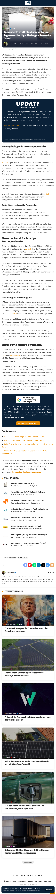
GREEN (7, 28)
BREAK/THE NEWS (11, 624)
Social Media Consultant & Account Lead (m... (27, 518)
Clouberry (12, 313)
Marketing (12, 557)
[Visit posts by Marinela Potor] (5, 44)
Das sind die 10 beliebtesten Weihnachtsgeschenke (24, 440)
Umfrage (49, 194)
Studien (5, 162)
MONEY (14, 757)
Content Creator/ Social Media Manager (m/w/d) (28, 543)
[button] (49, 890)
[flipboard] (25, 875)
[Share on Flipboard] (30, 565)
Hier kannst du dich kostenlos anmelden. (26, 472)
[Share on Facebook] (25, 565)
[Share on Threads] (43, 565)
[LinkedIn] (50, 572)
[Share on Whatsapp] (34, 565)
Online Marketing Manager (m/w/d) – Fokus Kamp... (29, 509)
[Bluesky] (38, 875)
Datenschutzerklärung (26, 139)
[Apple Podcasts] (30, 875)
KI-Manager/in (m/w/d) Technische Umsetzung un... (29, 535)
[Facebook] (48, 572)
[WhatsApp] (33, 875)
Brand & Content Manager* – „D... (23, 483)
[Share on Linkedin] (39, 565)
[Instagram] (19, 875)
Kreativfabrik (15, 355)
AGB (44, 139)
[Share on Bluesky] (48, 565)
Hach (4, 355)
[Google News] (16, 875)
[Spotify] (27, 875)
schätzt (28, 249)
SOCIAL (13, 28)
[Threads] (35, 875)
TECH (14, 669)
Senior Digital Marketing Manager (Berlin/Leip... (28, 501)
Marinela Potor (14, 44)
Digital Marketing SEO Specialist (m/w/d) (26, 526)
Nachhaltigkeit (22, 557)
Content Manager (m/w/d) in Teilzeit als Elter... (28, 492)
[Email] (52, 565)
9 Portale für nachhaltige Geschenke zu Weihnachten (24, 436)
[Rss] (53, 572)
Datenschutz (35, 891)
